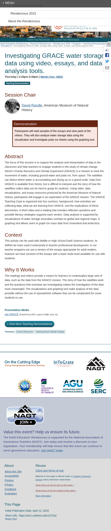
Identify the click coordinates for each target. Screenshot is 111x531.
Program (77, 44)
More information (43, 496)
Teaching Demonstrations (95, 44)
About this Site (13, 471)
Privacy (9, 484)
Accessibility (12, 475)
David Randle (32, 105)
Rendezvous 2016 (61, 44)
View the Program (38, 39)
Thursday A (6, 46)
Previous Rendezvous (40, 44)
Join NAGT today (52, 450)
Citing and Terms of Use (50, 470)
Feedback (10, 489)
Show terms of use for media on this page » (56, 490)
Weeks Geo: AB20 (51, 76)
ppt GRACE (11, 314)
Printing (9, 480)
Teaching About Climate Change (50, 332)
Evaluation (11, 493)
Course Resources (25, 332)
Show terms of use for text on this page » (55, 485)
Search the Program (66, 39)
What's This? (11, 519)
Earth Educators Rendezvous (14, 44)
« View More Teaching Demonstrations (29, 323)
